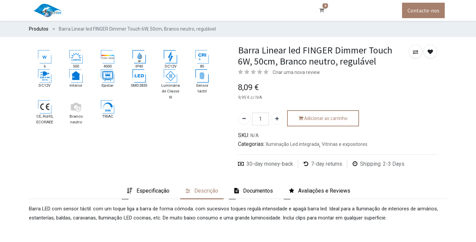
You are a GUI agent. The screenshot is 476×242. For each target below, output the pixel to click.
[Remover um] (244, 119)
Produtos (38, 29)
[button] (415, 51)
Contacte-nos (423, 10)
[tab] (148, 191)
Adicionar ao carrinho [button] (323, 118)
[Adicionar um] (277, 119)
